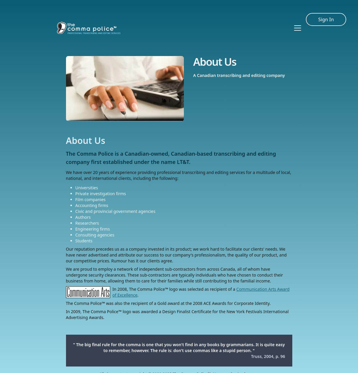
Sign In (326, 11)
